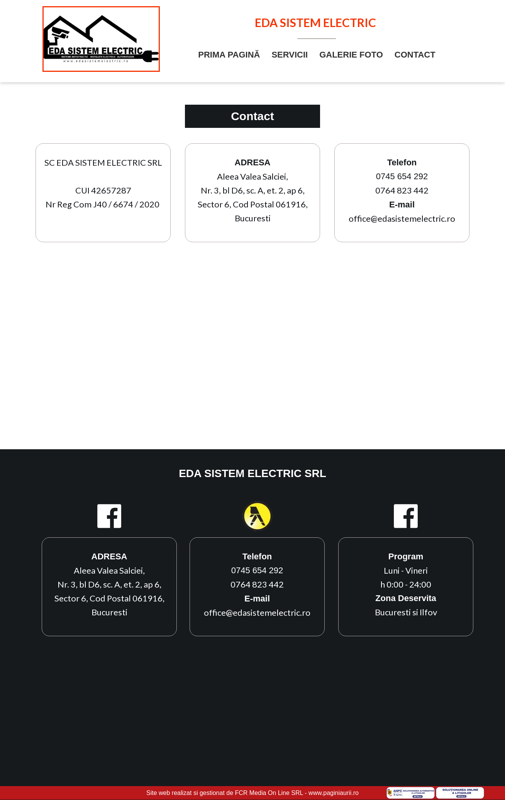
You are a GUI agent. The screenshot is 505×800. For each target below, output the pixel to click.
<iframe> (252, 358)
